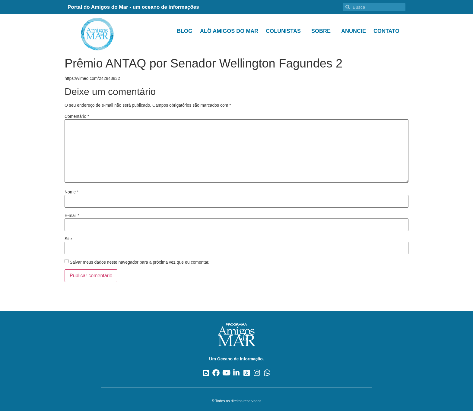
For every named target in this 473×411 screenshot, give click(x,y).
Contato (386, 31)
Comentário (77, 116)
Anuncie (353, 31)
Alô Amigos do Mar (229, 31)
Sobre (322, 31)
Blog (184, 31)
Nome (72, 192)
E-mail (72, 215)
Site (68, 239)
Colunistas (285, 31)
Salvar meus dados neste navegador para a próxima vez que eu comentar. (139, 262)
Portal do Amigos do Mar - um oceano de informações (133, 7)
